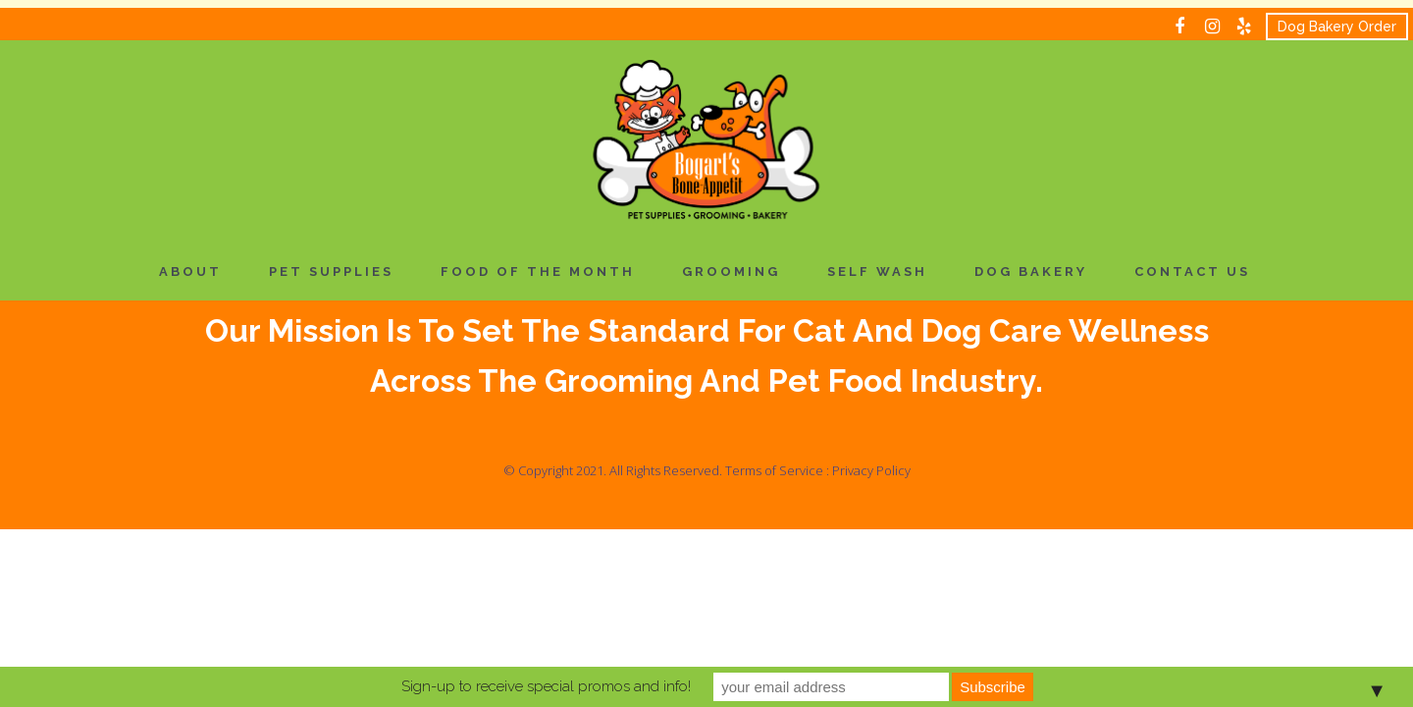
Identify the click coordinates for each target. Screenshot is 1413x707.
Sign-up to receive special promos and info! (546, 686)
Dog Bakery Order (1337, 26)
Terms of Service (774, 470)
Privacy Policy (871, 470)
